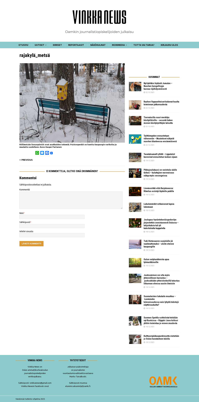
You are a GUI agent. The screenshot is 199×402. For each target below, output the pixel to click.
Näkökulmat (98, 45)
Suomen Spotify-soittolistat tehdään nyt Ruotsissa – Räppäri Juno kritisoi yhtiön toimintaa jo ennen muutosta (161, 320)
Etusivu (23, 45)
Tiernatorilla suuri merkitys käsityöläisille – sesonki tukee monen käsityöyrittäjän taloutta (158, 120)
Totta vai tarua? (143, 45)
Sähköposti (24, 222)
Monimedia (118, 45)
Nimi (21, 213)
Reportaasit (76, 45)
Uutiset (39, 45)
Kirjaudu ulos (169, 45)
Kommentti (24, 189)
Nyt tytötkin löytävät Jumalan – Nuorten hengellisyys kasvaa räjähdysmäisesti (158, 86)
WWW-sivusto (26, 231)
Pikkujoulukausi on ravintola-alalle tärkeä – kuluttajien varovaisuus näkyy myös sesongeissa (160, 173)
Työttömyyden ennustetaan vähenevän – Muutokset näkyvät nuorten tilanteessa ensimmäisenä (160, 139)
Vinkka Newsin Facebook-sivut (35, 386)
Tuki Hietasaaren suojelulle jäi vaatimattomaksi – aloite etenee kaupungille (159, 244)
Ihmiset (57, 45)
